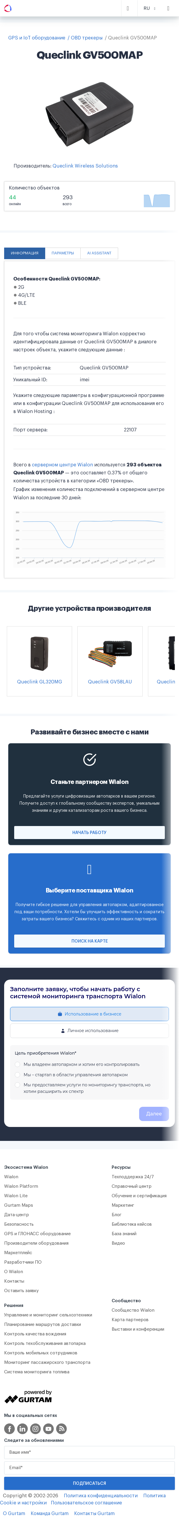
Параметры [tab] (63, 253)
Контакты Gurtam (94, 1513)
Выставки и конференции (138, 1329)
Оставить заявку (21, 1291)
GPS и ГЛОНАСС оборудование (37, 1234)
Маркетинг (123, 1205)
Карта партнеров (130, 1320)
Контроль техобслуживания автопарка (45, 1343)
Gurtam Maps (18, 1205)
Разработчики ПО (23, 1262)
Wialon (11, 1177)
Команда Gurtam (50, 1513)
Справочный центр (132, 1186)
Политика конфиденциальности (101, 1495)
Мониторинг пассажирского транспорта (47, 1362)
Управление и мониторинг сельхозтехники (48, 1315)
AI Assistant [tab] (99, 253)
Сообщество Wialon (133, 1310)
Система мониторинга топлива (36, 1372)
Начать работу (89, 833)
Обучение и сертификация (139, 1196)
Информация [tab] (24, 253)
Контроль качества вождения (35, 1334)
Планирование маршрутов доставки (42, 1324)
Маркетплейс (18, 1253)
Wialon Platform (21, 1186)
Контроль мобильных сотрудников (40, 1353)
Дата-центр (16, 1215)
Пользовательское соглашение (86, 1503)
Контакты (14, 1281)
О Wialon (13, 1272)
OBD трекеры (86, 38)
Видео (118, 1243)
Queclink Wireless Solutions (85, 166)
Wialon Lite (16, 1196)
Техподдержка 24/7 (133, 1177)
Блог (116, 1215)
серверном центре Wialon (62, 465)
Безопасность (19, 1224)
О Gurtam (14, 1513)
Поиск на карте (89, 941)
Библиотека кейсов (132, 1224)
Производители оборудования (36, 1243)
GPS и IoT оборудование (36, 38)
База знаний (124, 1234)
